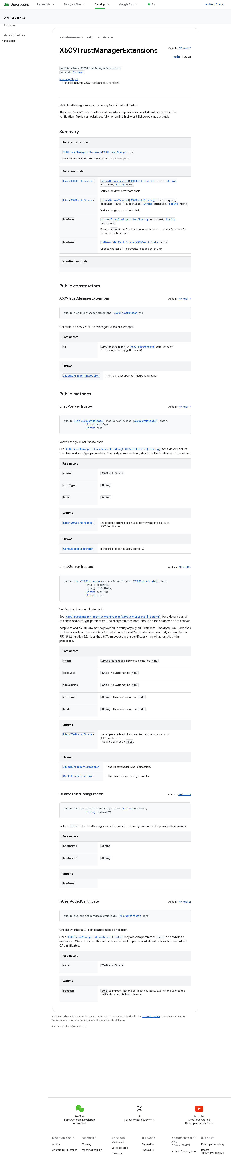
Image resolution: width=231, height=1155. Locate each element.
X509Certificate (81, 181)
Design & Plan (72, 4)
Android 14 (148, 1149)
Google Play (126, 4)
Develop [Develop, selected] (100, 4)
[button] (23, 41)
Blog (154, 4)
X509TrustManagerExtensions (82, 152)
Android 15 (148, 1144)
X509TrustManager (115, 152)
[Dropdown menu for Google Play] (138, 4)
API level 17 (185, 48)
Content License (151, 1016)
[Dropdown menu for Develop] (110, 4)
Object (77, 72)
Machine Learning (92, 1149)
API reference (15, 17)
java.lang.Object (68, 79)
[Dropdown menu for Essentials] (55, 4)
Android (56, 1144)
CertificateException (78, 548)
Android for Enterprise (64, 1149)
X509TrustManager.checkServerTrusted (95, 937)
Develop (89, 37)
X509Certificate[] (142, 181)
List (66, 181)
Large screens (120, 1147)
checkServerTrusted (115, 181)
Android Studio (214, 4)
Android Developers (69, 37)
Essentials (43, 4)
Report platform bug (212, 1144)
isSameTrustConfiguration (119, 219)
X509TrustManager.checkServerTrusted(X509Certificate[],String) (113, 449)
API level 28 (184, 794)
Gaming (86, 1144)
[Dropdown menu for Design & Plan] (85, 4)
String (172, 181)
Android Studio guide (183, 1151)
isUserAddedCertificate (117, 242)
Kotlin (176, 57)
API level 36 (185, 567)
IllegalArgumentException (81, 375)
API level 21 (185, 901)
